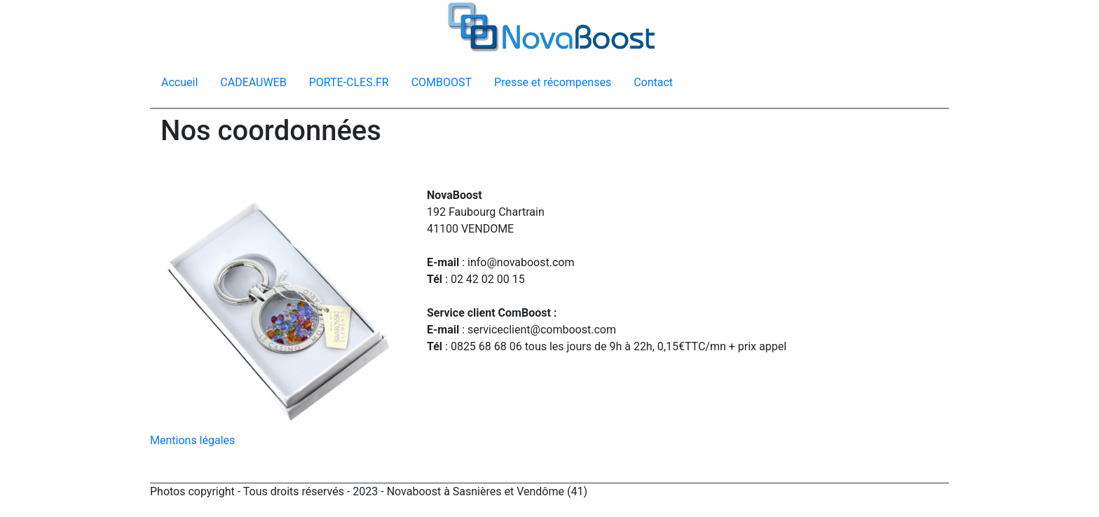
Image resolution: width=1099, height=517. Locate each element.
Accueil (179, 82)
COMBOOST (441, 82)
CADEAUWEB (253, 82)
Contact (653, 82)
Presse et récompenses (552, 82)
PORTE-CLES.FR (349, 82)
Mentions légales (192, 440)
